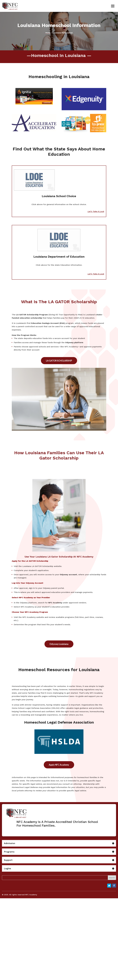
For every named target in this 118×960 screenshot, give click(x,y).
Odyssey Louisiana (59, 644)
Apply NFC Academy (59, 764)
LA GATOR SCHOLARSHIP (59, 360)
